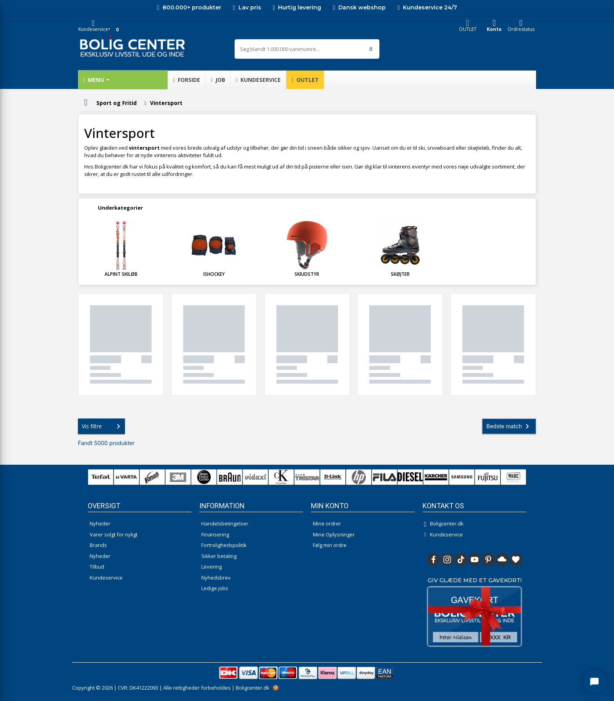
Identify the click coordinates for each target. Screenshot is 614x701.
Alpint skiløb (121, 274)
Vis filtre (102, 426)
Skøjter (400, 274)
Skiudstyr (306, 274)
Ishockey (214, 274)
